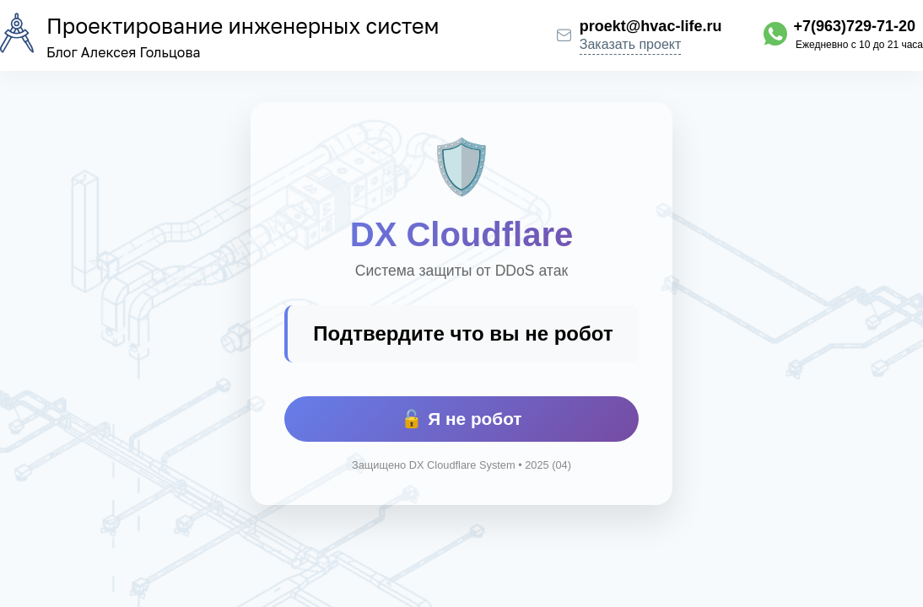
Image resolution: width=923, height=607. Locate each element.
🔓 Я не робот (461, 418)
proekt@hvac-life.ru (651, 26)
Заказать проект (631, 44)
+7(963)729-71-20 (854, 26)
